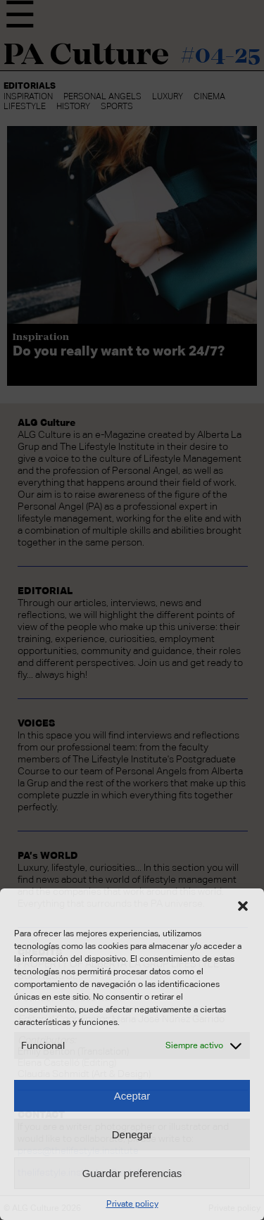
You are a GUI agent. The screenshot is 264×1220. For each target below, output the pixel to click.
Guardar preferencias (132, 1173)
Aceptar (132, 1096)
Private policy (132, 1204)
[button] (243, 906)
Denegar (132, 1134)
